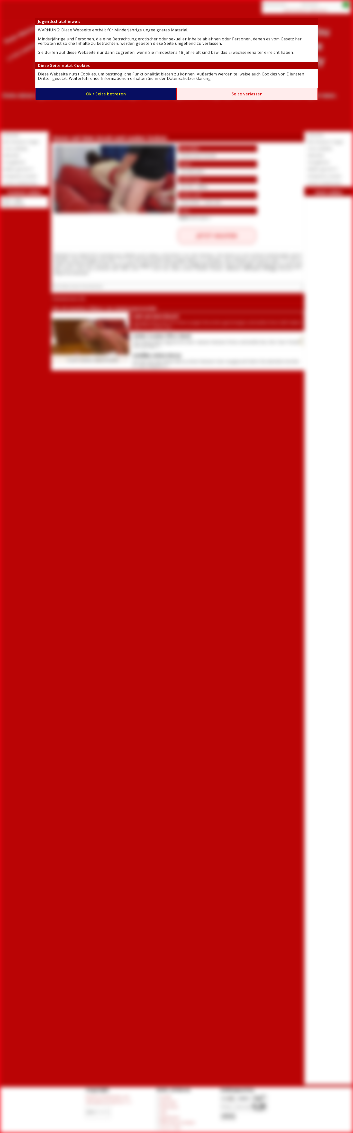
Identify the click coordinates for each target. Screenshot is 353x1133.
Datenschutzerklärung (189, 78)
